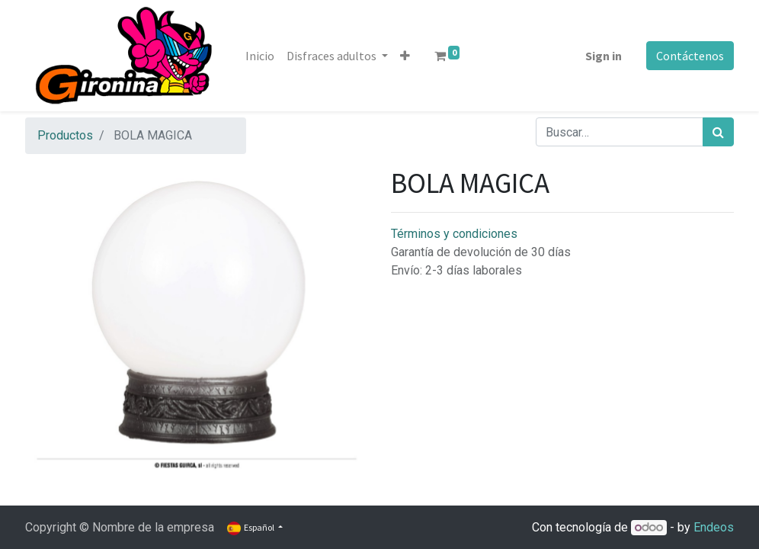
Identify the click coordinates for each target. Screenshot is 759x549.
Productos (65, 135)
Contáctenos (690, 55)
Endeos (713, 527)
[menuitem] (259, 55)
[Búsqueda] (718, 131)
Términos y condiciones (454, 233)
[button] (405, 55)
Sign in (603, 55)
